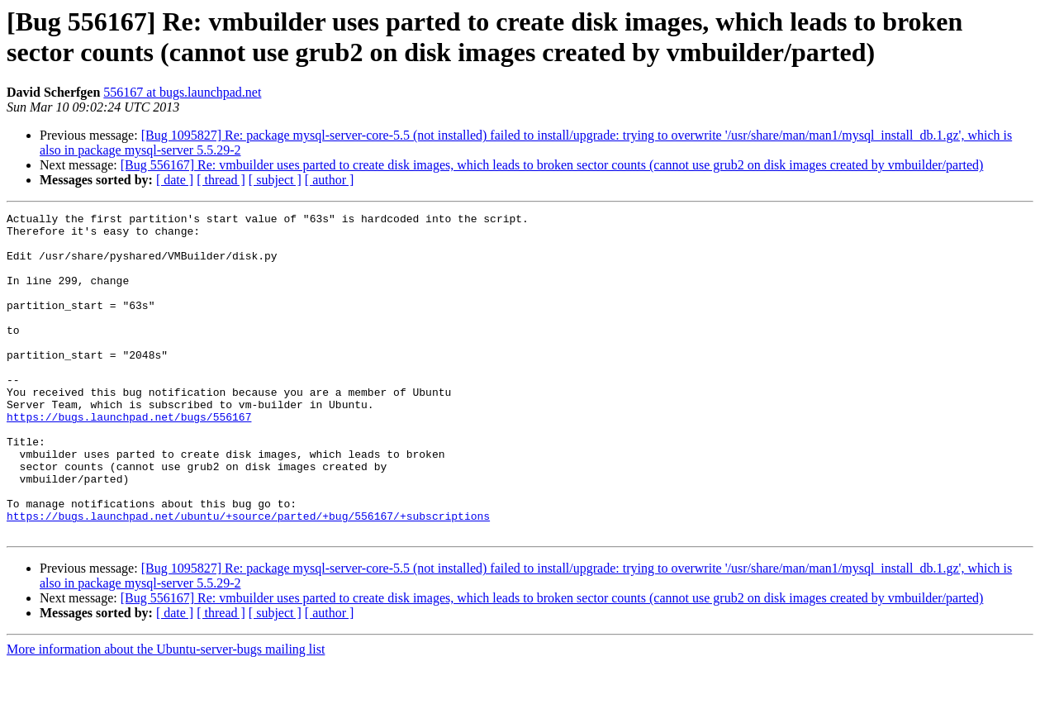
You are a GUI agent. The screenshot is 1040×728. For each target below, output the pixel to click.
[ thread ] (221, 180)
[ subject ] (275, 180)
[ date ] (174, 180)
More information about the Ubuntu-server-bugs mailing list (166, 714)
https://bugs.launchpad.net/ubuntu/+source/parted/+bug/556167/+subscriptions (248, 577)
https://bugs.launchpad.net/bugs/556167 (129, 458)
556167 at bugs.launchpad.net (182, 92)
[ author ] (329, 180)
